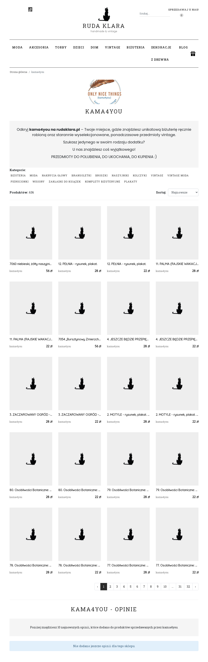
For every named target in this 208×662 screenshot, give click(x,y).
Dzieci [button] (78, 47)
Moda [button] (17, 47)
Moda (34, 175)
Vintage (157, 175)
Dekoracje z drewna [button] (161, 53)
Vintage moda (178, 175)
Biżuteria (18, 175)
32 (188, 586)
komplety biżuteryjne (102, 181)
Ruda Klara (104, 22)
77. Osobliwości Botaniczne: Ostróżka (128, 565)
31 (180, 586)
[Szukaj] (168, 13)
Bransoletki (81, 175)
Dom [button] (95, 47)
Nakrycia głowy (54, 175)
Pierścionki (20, 181)
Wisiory (38, 181)
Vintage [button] (112, 47)
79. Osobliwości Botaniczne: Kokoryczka (128, 490)
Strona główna (18, 72)
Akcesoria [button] (39, 47)
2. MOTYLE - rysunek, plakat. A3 (128, 415)
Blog (183, 47)
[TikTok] (30, 9)
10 (165, 586)
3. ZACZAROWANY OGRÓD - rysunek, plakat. (31, 415)
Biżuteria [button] (136, 47)
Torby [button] (61, 47)
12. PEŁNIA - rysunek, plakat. (77, 264)
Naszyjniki (120, 175)
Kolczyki (140, 175)
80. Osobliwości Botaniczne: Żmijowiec (31, 490)
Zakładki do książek (65, 181)
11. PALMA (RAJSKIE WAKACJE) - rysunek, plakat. (177, 264)
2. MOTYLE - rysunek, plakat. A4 (177, 415)
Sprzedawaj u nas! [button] (183, 9)
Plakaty (130, 181)
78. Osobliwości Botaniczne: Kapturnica (31, 565)
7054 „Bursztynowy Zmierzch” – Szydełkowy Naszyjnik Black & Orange (79, 339)
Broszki (101, 175)
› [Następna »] (195, 586)
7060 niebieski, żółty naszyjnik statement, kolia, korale (31, 264)
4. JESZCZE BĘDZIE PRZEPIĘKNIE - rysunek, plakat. (128, 339)
